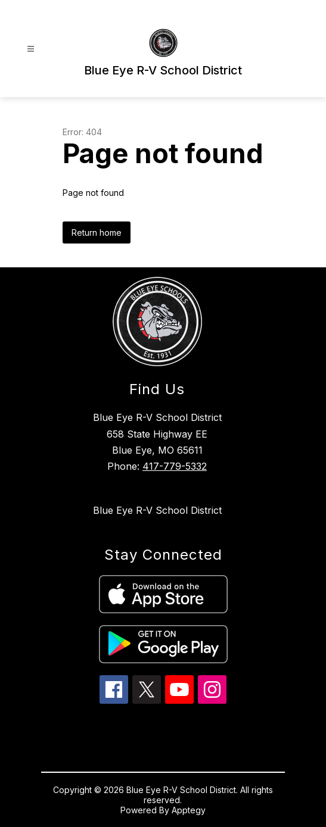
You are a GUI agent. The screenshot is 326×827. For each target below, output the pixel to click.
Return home (97, 232)
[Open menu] (31, 49)
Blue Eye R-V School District (157, 510)
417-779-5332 (174, 466)
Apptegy (189, 810)
